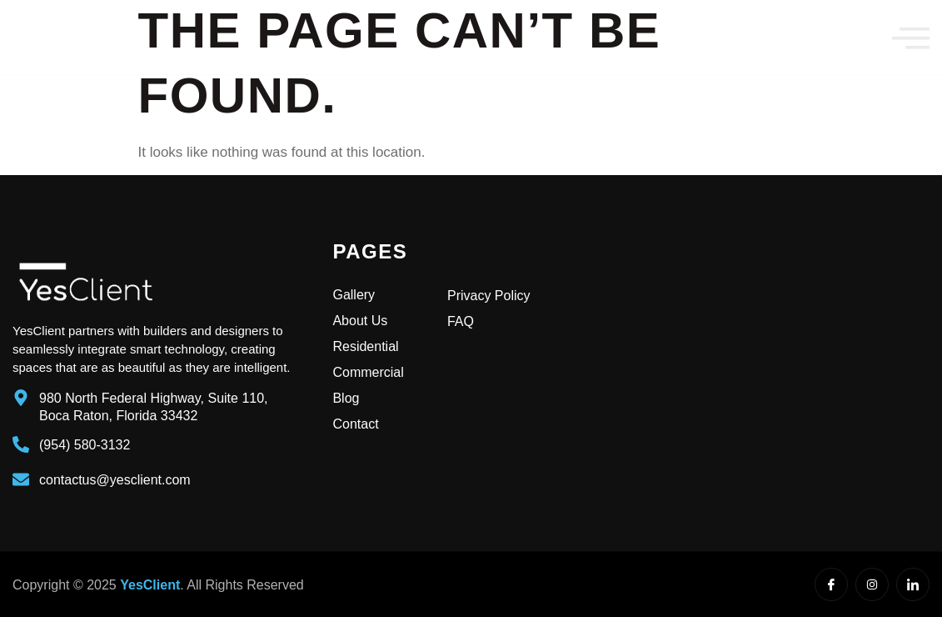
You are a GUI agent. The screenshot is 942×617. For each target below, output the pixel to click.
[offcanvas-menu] (910, 37)
